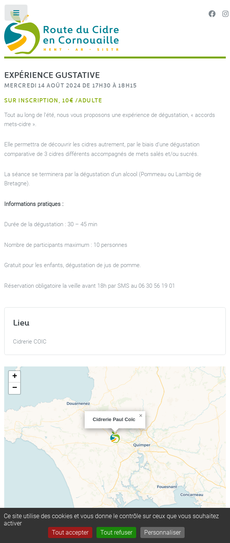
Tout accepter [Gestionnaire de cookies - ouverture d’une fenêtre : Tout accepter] (70, 532)
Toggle (16, 14)
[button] (115, 437)
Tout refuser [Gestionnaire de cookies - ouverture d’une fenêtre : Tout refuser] (116, 532)
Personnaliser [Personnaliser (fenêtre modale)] (162, 532)
